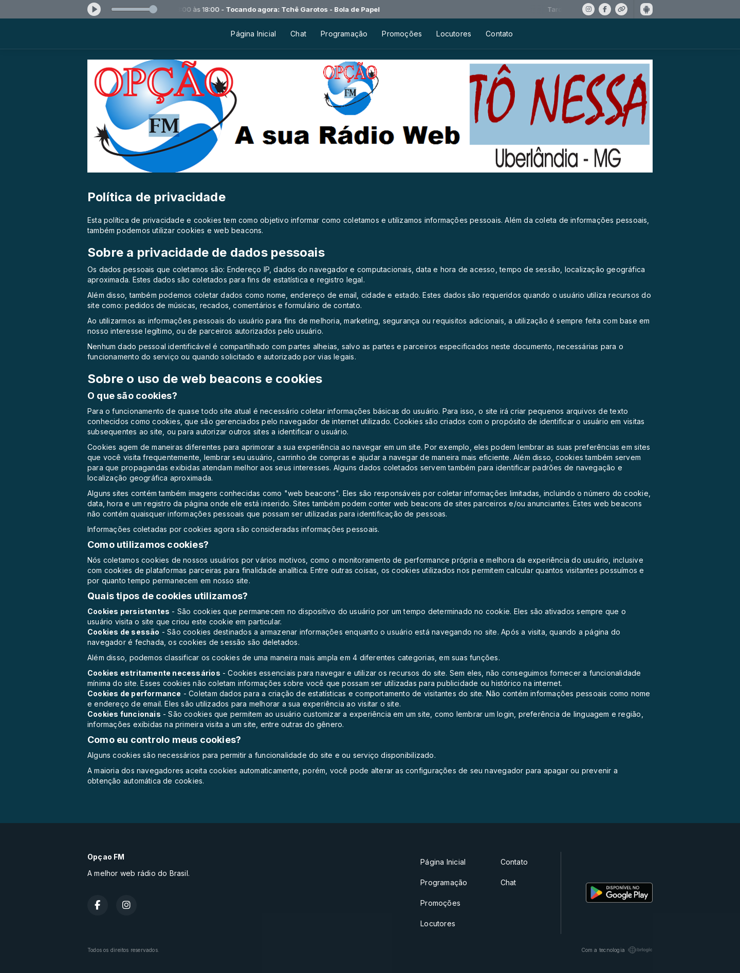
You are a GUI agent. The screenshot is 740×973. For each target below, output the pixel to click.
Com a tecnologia (617, 949)
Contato (499, 33)
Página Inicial (253, 33)
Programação (344, 33)
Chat (298, 33)
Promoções (402, 33)
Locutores (453, 33)
